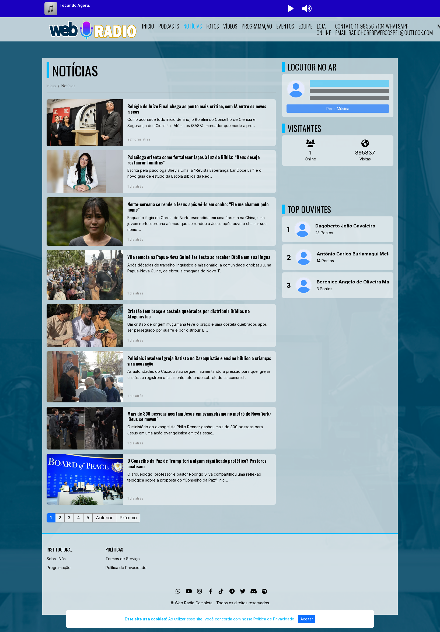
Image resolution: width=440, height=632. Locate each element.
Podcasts (168, 26)
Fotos (212, 26)
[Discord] (253, 591)
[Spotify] (264, 591)
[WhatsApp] (178, 591)
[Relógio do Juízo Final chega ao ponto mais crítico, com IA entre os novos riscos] (161, 122)
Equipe (305, 26)
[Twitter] (242, 591)
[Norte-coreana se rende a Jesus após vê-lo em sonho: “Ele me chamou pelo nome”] (161, 221)
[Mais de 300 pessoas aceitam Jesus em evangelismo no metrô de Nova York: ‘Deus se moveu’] (161, 428)
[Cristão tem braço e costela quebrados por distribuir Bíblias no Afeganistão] (161, 325)
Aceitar (307, 619)
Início (148, 26)
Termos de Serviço (123, 558)
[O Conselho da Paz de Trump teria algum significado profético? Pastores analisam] (161, 479)
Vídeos (230, 26)
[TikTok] (221, 591)
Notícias (192, 26)
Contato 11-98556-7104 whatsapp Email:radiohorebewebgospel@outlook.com (384, 29)
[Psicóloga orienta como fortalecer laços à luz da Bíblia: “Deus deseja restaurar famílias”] (161, 171)
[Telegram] (232, 591)
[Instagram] (199, 591)
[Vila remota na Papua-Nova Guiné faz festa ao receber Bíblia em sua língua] (161, 275)
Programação (257, 26)
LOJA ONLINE (324, 29)
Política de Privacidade (126, 567)
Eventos (285, 26)
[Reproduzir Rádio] (290, 8)
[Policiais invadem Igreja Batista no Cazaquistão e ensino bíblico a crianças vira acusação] (161, 376)
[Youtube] (189, 591)
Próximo (128, 517)
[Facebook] (210, 591)
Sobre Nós (56, 558)
